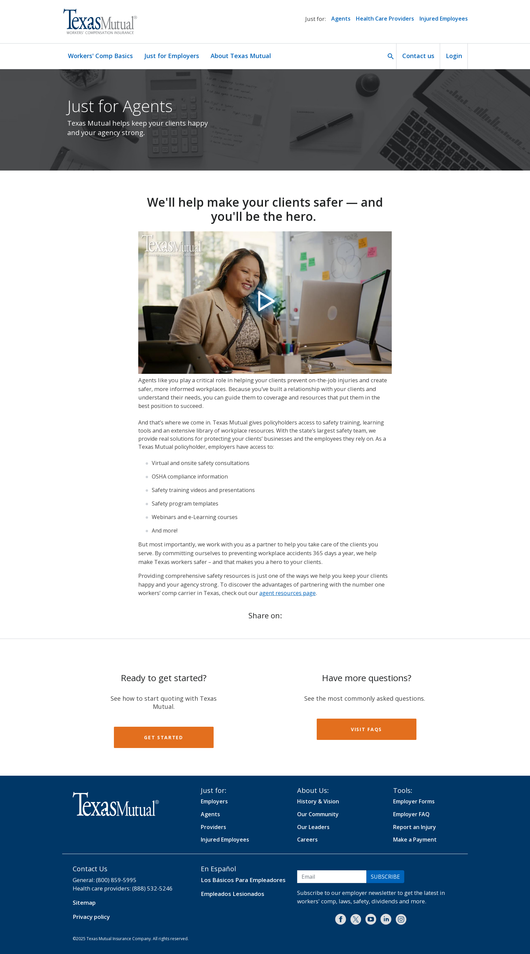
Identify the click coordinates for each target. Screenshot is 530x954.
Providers (213, 827)
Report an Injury (414, 827)
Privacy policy (91, 917)
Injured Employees (443, 18)
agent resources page (287, 593)
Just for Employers (171, 56)
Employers (214, 801)
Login (454, 56)
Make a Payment (415, 839)
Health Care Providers (385, 18)
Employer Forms (414, 801)
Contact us (418, 56)
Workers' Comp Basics (100, 56)
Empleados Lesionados (232, 894)
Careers (307, 839)
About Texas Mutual (241, 56)
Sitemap (84, 902)
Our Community (318, 814)
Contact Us (90, 868)
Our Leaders (313, 827)
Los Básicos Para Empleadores (243, 880)
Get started (163, 737)
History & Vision (318, 801)
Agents (341, 18)
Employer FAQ (411, 814)
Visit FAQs (366, 729)
